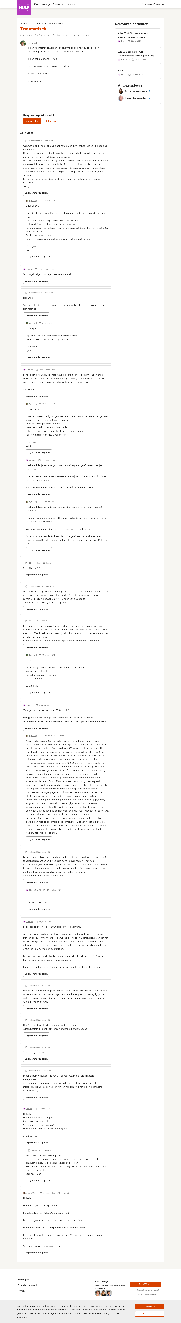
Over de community (28, 1285)
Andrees (29, 370)
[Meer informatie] (149, 91)
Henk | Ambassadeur (136, 98)
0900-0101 (147, 1284)
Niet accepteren (149, 1314)
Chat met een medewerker (147, 1294)
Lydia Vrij (32, 43)
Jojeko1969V (32, 1193)
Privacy (21, 1290)
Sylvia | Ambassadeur (136, 91)
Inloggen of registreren (154, 4)
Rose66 (29, 269)
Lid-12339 (125, 59)
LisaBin (29, 1109)
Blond (121, 70)
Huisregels (23, 1279)
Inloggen (51, 121)
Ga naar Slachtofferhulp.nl (147, 1290)
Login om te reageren (36, 192)
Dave (123, 41)
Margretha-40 (35, 890)
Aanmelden (32, 121)
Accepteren (149, 1307)
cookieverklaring (100, 1313)
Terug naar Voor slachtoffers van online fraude (43, 23)
